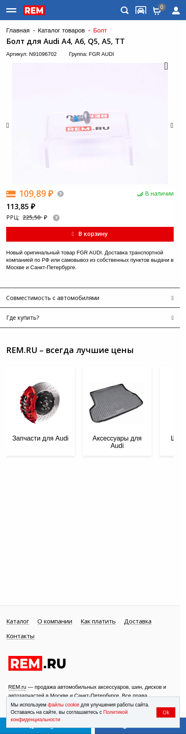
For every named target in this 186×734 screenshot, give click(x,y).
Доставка (138, 621)
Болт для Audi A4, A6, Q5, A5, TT (65, 41)
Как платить (98, 621)
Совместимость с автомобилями (52, 298)
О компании (54, 621)
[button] (165, 66)
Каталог (17, 621)
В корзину (90, 234)
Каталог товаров (61, 30)
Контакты (20, 636)
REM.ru (17, 687)
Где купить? (22, 317)
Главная (18, 30)
